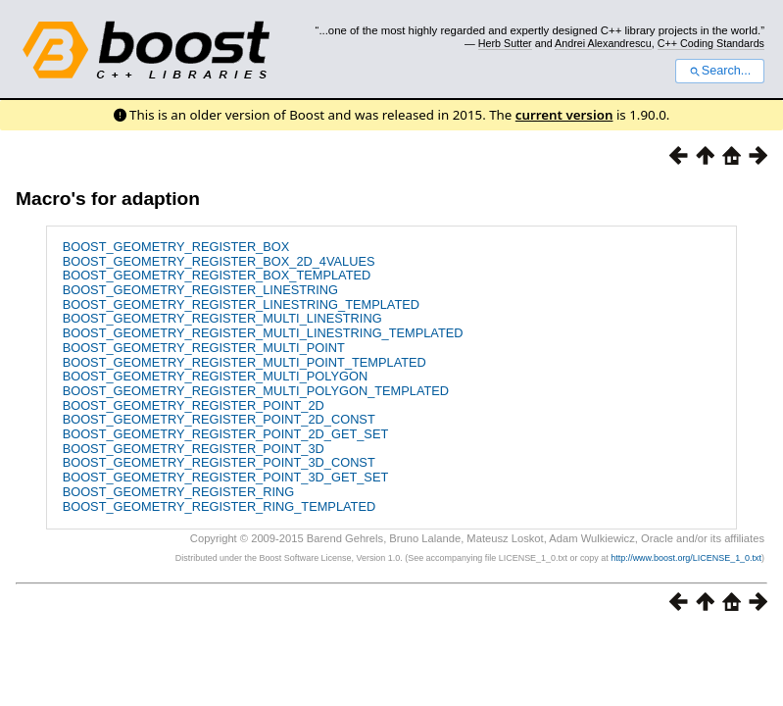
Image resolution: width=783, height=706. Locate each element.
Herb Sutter (505, 43)
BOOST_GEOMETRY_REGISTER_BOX (176, 246)
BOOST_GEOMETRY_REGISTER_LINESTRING (200, 289)
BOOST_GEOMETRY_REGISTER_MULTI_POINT (204, 347)
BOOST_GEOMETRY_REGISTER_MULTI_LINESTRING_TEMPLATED (263, 333)
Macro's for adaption (108, 198)
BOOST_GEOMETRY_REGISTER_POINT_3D (193, 448)
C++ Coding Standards (711, 43)
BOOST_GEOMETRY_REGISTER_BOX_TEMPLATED (217, 275)
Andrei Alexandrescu (603, 43)
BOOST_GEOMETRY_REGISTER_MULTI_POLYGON (215, 376)
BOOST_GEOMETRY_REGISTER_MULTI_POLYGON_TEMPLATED (256, 390)
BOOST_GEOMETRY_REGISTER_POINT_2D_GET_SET (226, 434)
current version (564, 115)
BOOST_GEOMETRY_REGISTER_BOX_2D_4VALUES (219, 261)
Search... (720, 70)
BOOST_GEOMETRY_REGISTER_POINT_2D (193, 405)
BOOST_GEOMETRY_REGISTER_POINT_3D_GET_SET (226, 477)
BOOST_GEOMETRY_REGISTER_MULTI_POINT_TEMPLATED (244, 362)
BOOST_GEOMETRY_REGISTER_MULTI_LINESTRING (222, 318)
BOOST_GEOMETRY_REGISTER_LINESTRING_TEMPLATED (241, 304)
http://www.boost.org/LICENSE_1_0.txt (686, 558)
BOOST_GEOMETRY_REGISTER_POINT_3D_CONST (219, 462)
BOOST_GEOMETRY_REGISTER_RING (179, 491)
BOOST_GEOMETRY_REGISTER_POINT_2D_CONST (219, 419)
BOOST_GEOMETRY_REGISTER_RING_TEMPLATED (219, 506)
